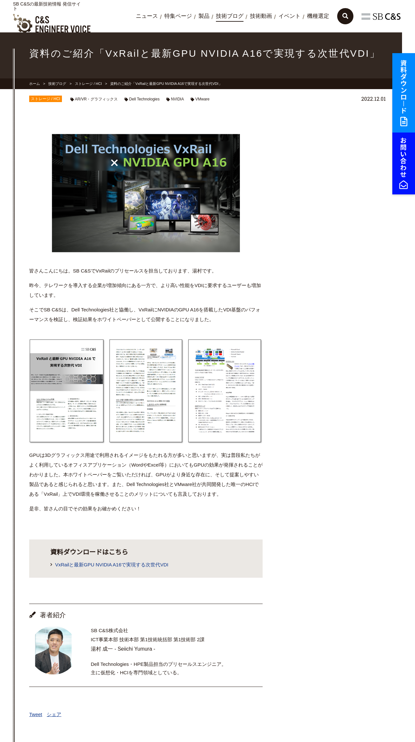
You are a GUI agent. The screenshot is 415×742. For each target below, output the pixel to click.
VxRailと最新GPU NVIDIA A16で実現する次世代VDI (111, 564)
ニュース (147, 16)
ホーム (34, 84)
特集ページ (178, 16)
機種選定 (318, 16)
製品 (203, 16)
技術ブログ (229, 16)
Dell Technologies (144, 99)
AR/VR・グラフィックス (96, 99)
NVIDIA (177, 99)
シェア (54, 714)
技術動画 (261, 16)
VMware (202, 99)
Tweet (35, 714)
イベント (290, 16)
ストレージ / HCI (88, 84)
